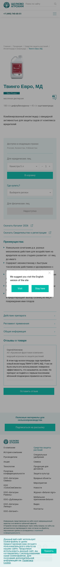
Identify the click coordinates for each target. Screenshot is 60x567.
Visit (20, 288)
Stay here (40, 288)
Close (49, 274)
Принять (49, 551)
